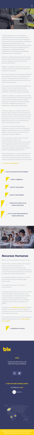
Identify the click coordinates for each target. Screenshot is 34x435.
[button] (16, 171)
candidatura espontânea (18, 313)
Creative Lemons (25, 433)
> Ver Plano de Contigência (10, 169)
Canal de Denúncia (7, 431)
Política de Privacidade (21, 431)
